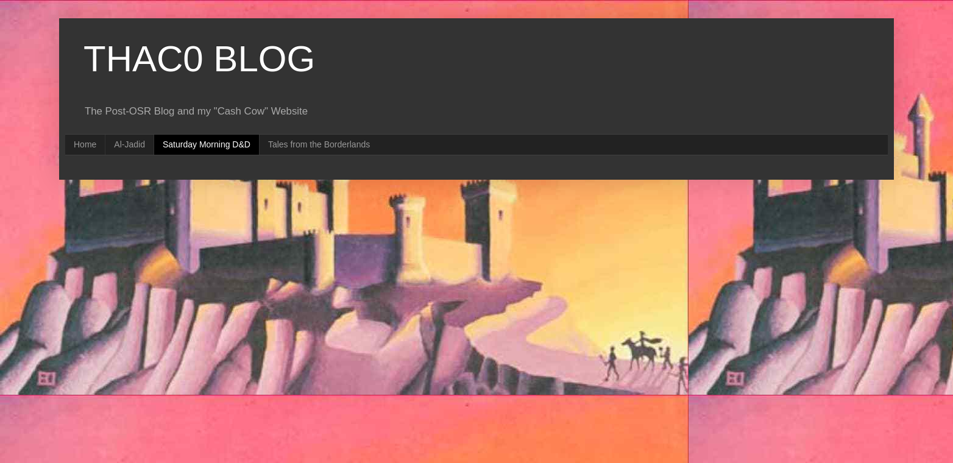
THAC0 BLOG (199, 58)
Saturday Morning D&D (206, 144)
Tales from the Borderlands (319, 144)
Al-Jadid (129, 144)
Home (85, 144)
